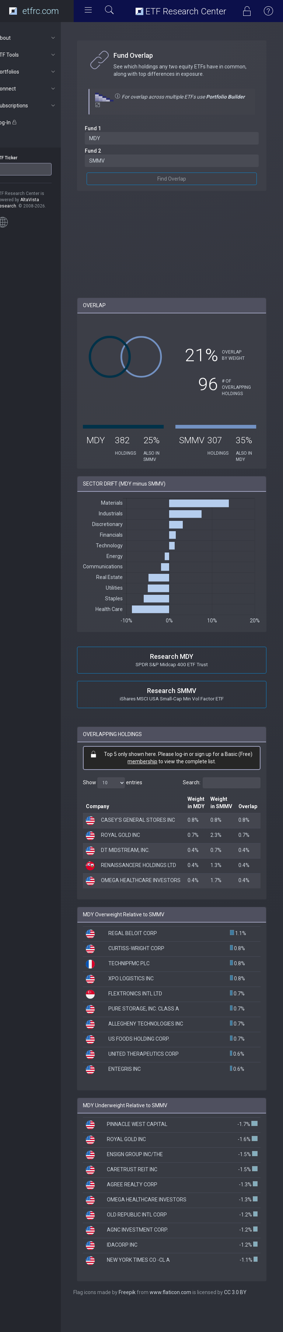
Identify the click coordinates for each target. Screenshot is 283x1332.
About (39, 38)
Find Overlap (178, 179)
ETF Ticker (19, 157)
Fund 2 (106, 151)
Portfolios (39, 72)
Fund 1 (106, 128)
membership (149, 761)
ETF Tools (39, 55)
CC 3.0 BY (248, 1317)
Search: (222, 782)
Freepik (140, 1317)
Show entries (126, 782)
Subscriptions (39, 106)
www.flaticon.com (184, 1317)
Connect (39, 89)
